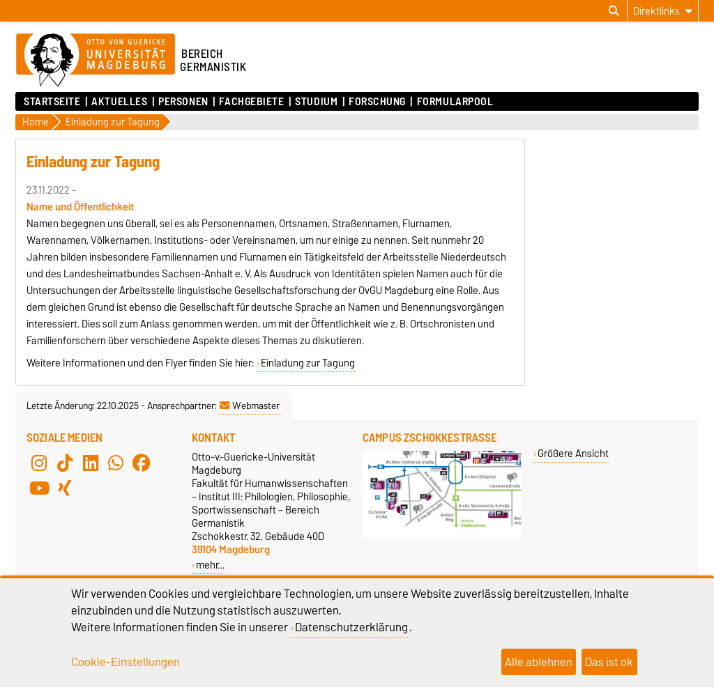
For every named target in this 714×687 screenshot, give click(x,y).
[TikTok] (64, 462)
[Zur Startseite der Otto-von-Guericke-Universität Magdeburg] (95, 60)
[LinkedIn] (90, 462)
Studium (316, 101)
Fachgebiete (251, 101)
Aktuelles (119, 101)
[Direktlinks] (663, 11)
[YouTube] (39, 487)
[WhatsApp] (115, 462)
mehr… (210, 564)
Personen (183, 101)
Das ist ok (609, 662)
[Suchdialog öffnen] (614, 11)
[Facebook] (141, 462)
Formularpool (455, 101)
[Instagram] (39, 462)
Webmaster (250, 405)
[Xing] (64, 487)
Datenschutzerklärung (351, 627)
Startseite (52, 101)
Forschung (377, 101)
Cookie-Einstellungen (125, 662)
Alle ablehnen (538, 662)
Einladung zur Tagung (308, 363)
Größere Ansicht (573, 453)
